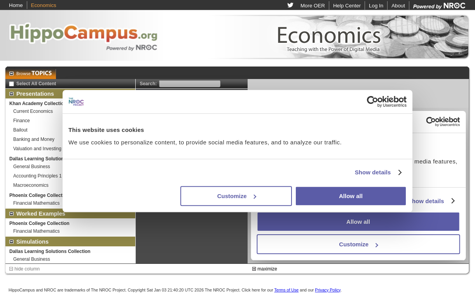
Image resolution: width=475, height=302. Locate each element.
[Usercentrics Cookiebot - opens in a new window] (373, 101)
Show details (373, 172)
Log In (376, 6)
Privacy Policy (328, 290)
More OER (312, 6)
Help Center (347, 6)
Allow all (351, 196)
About (398, 6)
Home (16, 5)
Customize (236, 196)
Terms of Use (286, 290)
